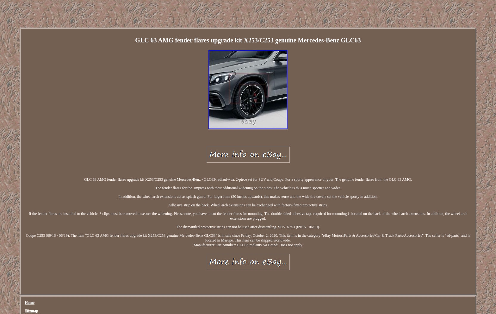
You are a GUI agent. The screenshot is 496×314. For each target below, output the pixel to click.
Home (29, 302)
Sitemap (31, 310)
